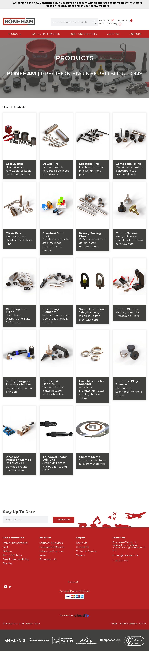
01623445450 (120, 561)
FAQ (5, 547)
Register (106, 20)
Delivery (8, 551)
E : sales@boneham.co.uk (125, 556)
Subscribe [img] (63, 520)
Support (135, 34)
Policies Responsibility (15, 543)
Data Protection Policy (16, 560)
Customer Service (86, 551)
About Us (81, 543)
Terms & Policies (12, 555)
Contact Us (82, 547)
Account (125, 20)
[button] (94, 22)
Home (7, 107)
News (42, 555)
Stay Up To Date (19, 512)
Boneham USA (47, 560)
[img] (6, 587)
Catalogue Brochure (51, 551)
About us (113, 34)
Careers (80, 555)
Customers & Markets (45, 34)
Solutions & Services (83, 34)
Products (14, 34)
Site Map (8, 564)
